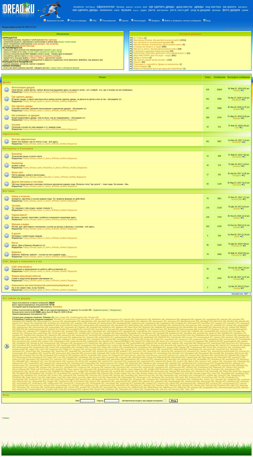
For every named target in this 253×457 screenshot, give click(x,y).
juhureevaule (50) (63, 354)
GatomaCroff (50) (216, 341)
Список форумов (10, 29)
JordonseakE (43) (19, 354)
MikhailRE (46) (22, 362)
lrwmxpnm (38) (125, 358)
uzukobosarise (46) (107, 386)
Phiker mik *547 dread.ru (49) (43, 370)
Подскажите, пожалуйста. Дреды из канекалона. (156, 64)
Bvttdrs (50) (21, 331)
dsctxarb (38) (154, 335)
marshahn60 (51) (89, 360)
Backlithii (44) (95, 327)
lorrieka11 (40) (98, 358)
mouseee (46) (72, 362)
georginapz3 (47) (80, 343)
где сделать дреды (161, 6)
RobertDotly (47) (187, 372)
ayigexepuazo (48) (23, 327)
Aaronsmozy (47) (73, 319)
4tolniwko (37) (59, 319)
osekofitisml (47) (70, 368)
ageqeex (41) (200, 319)
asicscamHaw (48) (90, 325)
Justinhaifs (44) (103, 354)
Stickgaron (237, 176)
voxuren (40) (73, 388)
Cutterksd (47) (72, 333)
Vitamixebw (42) (23, 388)
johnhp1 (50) (205, 352)
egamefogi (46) (22, 337)
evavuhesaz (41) (171, 339)
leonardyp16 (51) (39, 358)
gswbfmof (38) (151, 343)
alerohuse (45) (174, 321)
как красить (229, 6)
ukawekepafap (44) (176, 382)
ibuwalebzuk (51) (104, 345)
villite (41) (234, 386)
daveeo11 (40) (215, 333)
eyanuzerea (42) (23, 341)
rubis (237, 128)
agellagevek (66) (187, 319)
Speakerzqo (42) (238, 376)
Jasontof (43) (102, 352)
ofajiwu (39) (123, 364)
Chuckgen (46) (239, 331)
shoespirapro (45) (171, 376)
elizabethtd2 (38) (150, 337)
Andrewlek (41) (94, 323)
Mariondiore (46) (32, 360)
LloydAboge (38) (85, 358)
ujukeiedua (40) (161, 382)
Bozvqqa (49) (113, 329)
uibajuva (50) (95, 382)
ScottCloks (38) (44, 376)
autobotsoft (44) (178, 325)
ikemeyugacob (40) (24, 347)
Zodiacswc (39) (111, 390)
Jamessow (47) (18, 352)
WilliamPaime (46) (154, 388)
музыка (126, 9)
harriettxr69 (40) (164, 343)
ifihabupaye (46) (157, 345)
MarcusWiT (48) (224, 358)
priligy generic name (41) (184, 370)
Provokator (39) (217, 370)
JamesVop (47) (62, 352)
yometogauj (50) (74, 390)
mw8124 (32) (107, 362)
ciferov (236, 237)
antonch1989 (236, 199)
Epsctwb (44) (243, 337)
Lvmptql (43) (151, 358)
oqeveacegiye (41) (19, 368)
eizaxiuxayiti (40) (64, 337)
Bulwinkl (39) (173, 329)
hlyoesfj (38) (36, 345)
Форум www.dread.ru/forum (26, 276)
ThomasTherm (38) (209, 378)
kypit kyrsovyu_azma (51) (156, 356)
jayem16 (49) (113, 352)
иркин (39, 92)
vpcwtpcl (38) (84, 388)
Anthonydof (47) (193, 323)
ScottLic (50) (57, 376)
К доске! (16, 233)
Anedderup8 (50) (123, 323)
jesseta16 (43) (180, 352)
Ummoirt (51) (69, 384)
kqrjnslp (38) (17, 356)
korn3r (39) (243, 354)
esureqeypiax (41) (83, 339)
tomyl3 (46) (58, 380)
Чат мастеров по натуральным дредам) (152, 42)
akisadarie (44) (104, 321)
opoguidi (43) (215, 366)
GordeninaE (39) (122, 343)
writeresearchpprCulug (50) (229, 388)
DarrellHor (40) (190, 333)
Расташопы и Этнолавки (18, 148)
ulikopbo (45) (220, 382)
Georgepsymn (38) (51, 343)
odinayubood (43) (63, 364)
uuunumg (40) (215, 384)
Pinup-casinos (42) (75, 370)
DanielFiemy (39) (149, 333)
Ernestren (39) (18, 339)
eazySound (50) (179, 335)
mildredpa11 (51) (36, 362)
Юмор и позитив (21, 196)
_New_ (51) (189, 390)
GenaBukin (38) (22, 343)
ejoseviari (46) (92, 337)
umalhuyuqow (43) (54, 384)
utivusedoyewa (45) (188, 384)
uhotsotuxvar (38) (66, 382)
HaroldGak (57, 307)
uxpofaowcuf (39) (91, 386)
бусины (120, 6)
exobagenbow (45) (214, 339)
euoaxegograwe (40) (125, 339)
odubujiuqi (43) (77, 364)
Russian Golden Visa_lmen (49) (180, 374)
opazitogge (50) (188, 366)
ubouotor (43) (113, 380)
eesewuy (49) (231, 335)
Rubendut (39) (107, 374)
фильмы (216, 10)
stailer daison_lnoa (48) (95, 378)
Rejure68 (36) (106, 372)
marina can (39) (18, 360)
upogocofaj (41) (126, 384)
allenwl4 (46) (244, 321)
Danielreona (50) (176, 333)
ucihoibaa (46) (197, 380)
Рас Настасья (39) (176, 390)
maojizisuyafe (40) (193, 358)
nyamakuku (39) (229, 362)
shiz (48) (159, 376)
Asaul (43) (78, 325)
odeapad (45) (49, 364)
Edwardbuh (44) (202, 335)
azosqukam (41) (71, 327)
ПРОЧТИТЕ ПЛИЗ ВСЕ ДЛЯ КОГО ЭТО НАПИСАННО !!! (160, 53)
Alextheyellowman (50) (190, 321)
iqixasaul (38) (172, 347)
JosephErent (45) (35, 354)
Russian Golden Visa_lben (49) (153, 374)
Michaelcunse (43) (188, 360)
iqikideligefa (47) (159, 347)
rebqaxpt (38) (94, 372)
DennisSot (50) (95, 335)
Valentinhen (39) (122, 386)
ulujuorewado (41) (23, 384)
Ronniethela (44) (64, 374)
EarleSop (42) (166, 335)
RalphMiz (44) (58, 372)
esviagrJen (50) (98, 339)
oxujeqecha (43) (161, 368)
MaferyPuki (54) (163, 358)
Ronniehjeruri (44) (37, 374)
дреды (199, 6)
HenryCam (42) (232, 343)
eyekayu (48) (47, 341)
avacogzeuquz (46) (193, 325)
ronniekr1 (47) (51, 374)
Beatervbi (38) (148, 327)
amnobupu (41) (53, 323)
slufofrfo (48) (212, 376)
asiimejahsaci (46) (106, 325)
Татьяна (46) (93, 317)
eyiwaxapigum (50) (61, 341)
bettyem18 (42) (219, 327)
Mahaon (236, 218)
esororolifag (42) (54, 339)
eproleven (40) (231, 337)
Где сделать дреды (22, 97)
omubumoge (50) (148, 366)
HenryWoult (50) (23, 345)
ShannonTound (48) (147, 376)
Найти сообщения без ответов (238, 29)
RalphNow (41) (71, 372)
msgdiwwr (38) (95, 362)
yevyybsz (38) (51, 390)
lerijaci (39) (51, 358)
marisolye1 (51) (60, 360)
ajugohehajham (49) (72, 321)
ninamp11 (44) (205, 362)
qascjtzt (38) (33, 372)
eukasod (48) (110, 339)
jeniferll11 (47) (126, 352)
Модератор (72, 92)
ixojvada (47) (130, 349)
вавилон (129, 7)
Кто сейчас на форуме (17, 298)
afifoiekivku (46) (158, 319)
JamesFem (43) (222, 349)
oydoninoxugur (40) (177, 368)
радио (143, 10)
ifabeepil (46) (128, 345)
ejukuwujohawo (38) (123, 337)
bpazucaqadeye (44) (128, 329)
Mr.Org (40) (83, 362)
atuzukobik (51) (121, 325)
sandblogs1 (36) (241, 374)
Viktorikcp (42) (149, 386)
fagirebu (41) (108, 341)
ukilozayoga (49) (207, 382)
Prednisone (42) (165, 370)
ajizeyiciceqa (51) (44, 321)
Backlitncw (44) (108, 327)
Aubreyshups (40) (136, 325)
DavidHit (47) (17, 335)
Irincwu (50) (211, 347)
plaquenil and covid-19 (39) (109, 370)
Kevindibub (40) (191, 354)
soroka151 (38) (224, 376)
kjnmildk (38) (219, 354)
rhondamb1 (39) (131, 372)
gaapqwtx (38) (202, 341)
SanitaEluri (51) (30, 376)
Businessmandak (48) (188, 329)
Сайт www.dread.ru (22, 267)
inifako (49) (106, 347)
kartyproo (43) (126, 354)
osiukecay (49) (84, 368)
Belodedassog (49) (174, 327)
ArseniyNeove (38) (51, 325)
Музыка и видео (20, 224)
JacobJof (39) (166, 349)
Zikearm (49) (99, 390)
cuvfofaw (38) (84, 333)
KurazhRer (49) (94, 356)
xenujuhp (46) (22, 390)
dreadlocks (78, 7)
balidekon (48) (121, 327)
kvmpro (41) (106, 356)
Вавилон (16, 252)
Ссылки (16, 124)
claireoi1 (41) (17, 333)
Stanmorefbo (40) (113, 378)
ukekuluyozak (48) (192, 382)
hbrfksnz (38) (177, 343)
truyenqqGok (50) (71, 380)
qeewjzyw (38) (45, 372)
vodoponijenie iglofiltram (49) (55, 388)
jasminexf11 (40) (89, 352)
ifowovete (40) (170, 345)
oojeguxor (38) (175, 366)
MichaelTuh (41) (232, 360)
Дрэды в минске (141, 58)
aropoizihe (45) (37, 325)
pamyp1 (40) (231, 368)
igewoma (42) (183, 345)
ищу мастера (213, 6)
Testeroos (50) (194, 378)
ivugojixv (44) (78, 349)
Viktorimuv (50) (162, 386)
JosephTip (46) (49, 354)
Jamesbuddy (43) (195, 349)
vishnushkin (236, 157)
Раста (15, 243)
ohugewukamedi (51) (223, 364)
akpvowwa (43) (117, 321)
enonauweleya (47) (205, 337)
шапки (245, 10)
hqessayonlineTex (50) (51, 345)
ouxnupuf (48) (136, 368)
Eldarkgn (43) (137, 337)
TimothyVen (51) (35, 380)
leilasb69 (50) (234, 356)
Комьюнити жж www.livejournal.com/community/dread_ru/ (42, 285)
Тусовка (16, 205)
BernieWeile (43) (190, 327)
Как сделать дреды (22, 106)
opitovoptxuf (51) (202, 366)
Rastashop (17, 163)
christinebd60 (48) (211, 331)
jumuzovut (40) (90, 354)
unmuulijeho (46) (112, 384)
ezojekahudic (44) (94, 341)
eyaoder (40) (36, 341)
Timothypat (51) (232, 378)
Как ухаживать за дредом (25, 115)
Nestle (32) (171, 362)
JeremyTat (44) (167, 352)
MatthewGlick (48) (132, 360)
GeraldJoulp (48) (95, 343)
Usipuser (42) (163, 384)
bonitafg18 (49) (76, 329)
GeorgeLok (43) (36, 343)
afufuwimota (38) (172, 319)
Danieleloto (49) (134, 333)
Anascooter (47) (67, 323)
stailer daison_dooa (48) (55, 378)
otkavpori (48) (109, 368)
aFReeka (55, 92)
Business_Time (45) (220, 329)
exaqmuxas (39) (199, 339)
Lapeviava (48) (207, 356)
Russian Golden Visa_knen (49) (127, 374)
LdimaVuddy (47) (221, 356)
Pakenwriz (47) (219, 368)
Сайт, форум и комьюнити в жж (22, 261)
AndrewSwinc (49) (108, 323)
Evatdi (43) (158, 339)
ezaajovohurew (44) (78, 341)
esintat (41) (29, 339)
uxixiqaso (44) (77, 386)
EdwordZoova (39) (217, 335)
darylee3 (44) (202, 333)
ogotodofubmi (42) (189, 364)
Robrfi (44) (237, 372)
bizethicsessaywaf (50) (38, 329)
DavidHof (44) (29, 335)
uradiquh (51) (151, 384)
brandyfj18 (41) (144, 329)
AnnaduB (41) (181, 323)
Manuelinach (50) (178, 358)
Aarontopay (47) (87, 319)
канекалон (106, 10)
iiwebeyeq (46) (237, 345)
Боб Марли (90, 7)
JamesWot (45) (75, 352)
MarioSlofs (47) (47, 360)
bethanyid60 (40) (205, 327)
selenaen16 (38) (69, 376)
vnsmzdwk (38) (37, 388)
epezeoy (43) (219, 337)
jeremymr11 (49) (139, 352)
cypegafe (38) (108, 333)
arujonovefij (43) (66, 325)
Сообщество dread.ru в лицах (147, 47)
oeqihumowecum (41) (108, 364)
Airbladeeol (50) (18, 321)
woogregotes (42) (210, 388)
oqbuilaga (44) (242, 366)
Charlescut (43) (158, 331)
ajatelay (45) (31, 321)
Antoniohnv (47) (207, 323)
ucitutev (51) (209, 380)
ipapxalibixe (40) (144, 347)
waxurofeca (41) (124, 388)
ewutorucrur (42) (185, 339)
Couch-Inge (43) (58, 333)
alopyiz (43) (28, 323)
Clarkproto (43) (30, 333)
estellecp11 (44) (68, 339)
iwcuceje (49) (90, 349)
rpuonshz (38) (77, 374)
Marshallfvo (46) (103, 360)
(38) (48, 317)
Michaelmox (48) (218, 360)
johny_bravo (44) (62, 317)
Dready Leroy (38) (140, 335)
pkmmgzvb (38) (90, 370)
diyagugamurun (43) (110, 335)
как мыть (242, 7)
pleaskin (236, 109)
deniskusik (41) (82, 335)
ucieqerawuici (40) (182, 380)
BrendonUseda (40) (159, 329)
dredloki (63, 92)
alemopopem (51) (160, 321)
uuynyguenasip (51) (230, 384)
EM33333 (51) (164, 337)
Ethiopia (33, 92)
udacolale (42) (220, 380)
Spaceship (237, 185)
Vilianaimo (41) (223, 386)
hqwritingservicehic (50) (70, 345)
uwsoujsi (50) (48, 386)
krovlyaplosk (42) (50, 356)
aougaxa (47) (220, 323)
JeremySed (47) (153, 352)
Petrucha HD (237, 246)
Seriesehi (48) (82, 376)
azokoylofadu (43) (56, 327)
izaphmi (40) (155, 349)
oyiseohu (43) (191, 368)
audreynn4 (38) (150, 325)
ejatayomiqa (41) (78, 337)
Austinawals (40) (164, 325)
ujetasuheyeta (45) (122, 382)
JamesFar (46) (209, 349)
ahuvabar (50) (238, 319)
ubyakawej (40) (139, 380)
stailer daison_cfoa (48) (35, 378)
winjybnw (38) (196, 388)
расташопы (162, 10)
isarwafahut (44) (238, 347)
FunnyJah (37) (189, 341)
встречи (138, 7)
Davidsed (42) (41, 335)
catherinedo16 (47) (114, 331)
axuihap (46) (231, 325)
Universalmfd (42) (97, 384)
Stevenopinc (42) (144, 378)
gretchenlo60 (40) (137, 343)
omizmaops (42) (117, 366)
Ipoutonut (237, 166)
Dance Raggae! (141, 66)
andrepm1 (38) (81, 323)
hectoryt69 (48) (190, 343)
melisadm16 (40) (160, 360)
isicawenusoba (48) (20, 349)
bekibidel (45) (160, 327)
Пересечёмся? (19, 215)
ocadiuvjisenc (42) (35, 364)
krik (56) (39, 356)
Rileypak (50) (174, 372)
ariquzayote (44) (23, 325)
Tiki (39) (221, 378)
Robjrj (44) (227, 372)
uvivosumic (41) (36, 386)
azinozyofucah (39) (40, 327)
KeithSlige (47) (150, 354)
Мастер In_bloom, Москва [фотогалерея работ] (155, 49)
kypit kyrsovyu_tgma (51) (178, 356)
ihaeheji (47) (225, 345)
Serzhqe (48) (118, 376)
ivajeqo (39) (34, 349)
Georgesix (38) (66, 343)
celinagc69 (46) (129, 331)
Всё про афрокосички (23, 139)
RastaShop (47, 168)
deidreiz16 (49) (55, 335)
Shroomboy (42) (185, 376)
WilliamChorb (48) (139, 388)
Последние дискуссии (190, 34)
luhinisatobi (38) (138, 358)
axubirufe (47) (219, 325)
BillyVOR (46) (22, 329)
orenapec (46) (45, 368)
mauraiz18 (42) (146, 360)
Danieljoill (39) (162, 333)
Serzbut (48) (107, 376)
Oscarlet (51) (57, 368)
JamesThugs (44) (33, 352)
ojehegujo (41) (238, 364)
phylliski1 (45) (61, 370)
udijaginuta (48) (233, 380)
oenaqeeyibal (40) (91, 364)
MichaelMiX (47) (203, 360)
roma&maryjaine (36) (78, 317)
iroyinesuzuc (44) (224, 347)
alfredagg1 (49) (206, 321)
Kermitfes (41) (178, 354)
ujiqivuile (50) (148, 382)
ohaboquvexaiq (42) (205, 364)
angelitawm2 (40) (167, 323)
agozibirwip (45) (213, 319)
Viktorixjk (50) (210, 386)
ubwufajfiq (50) (126, 380)
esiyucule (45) (40, 339)
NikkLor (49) (193, 362)
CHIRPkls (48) (197, 331)
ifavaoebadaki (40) (142, 345)
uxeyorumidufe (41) (63, 386)
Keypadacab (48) (205, 354)
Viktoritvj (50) (199, 386)
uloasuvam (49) (233, 382)
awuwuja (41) (207, 325)
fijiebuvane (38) (152, 341)
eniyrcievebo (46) (178, 337)
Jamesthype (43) (47, 352)
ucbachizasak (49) (166, 380)
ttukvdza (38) (85, 380)
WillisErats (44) (184, 388)
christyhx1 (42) (226, 331)
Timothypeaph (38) (20, 380)
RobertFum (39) (201, 372)
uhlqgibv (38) (52, 382)
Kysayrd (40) (194, 356)
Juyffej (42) (114, 354)
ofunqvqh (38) (162, 364)
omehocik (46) (87, 366)
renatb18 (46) (118, 372)
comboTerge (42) (44, 333)
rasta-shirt (47, 177)
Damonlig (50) (121, 333)
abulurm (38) (100, 319)
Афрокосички (11, 134)
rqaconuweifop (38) (92, 374)
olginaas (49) (75, 366)
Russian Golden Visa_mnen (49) (207, 374)
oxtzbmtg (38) (148, 368)
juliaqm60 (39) (77, 354)
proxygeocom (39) (232, 370)
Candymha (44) (58, 331)
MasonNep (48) (117, 360)
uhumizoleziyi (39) (81, 382)
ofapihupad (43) (135, 364)
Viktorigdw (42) (136, 386)
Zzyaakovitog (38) (151, 390)
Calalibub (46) (45, 331)
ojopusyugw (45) (36, 366)
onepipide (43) (162, 366)
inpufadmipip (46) (130, 347)
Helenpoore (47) (203, 343)
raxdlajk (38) (83, 372)
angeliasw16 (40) (152, 323)
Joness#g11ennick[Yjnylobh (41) (225, 352)
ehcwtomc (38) (36, 337)
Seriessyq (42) (95, 376)
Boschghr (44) (101, 329)
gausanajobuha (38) (232, 341)
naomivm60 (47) (147, 362)
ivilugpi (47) (67, 349)
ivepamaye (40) (55, 349)
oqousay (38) (33, 368)
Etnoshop (17, 154)
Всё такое (9, 191)
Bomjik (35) (64, 329)
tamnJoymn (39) (171, 378)
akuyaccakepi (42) (131, 321)
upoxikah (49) (139, 384)
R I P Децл (139, 38)
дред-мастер (184, 6)
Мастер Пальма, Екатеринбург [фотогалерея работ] (158, 44)
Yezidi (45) (62, 390)
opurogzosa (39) (228, 366)
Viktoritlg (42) (187, 386)
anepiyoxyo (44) (137, 323)
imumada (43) (94, 347)
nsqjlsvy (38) (217, 362)
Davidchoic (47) (240, 333)
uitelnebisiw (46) (107, 382)
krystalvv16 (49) (64, 356)
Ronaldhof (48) (22, 374)
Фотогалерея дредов (23, 87)
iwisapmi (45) (102, 349)
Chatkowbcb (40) (173, 331)
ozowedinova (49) (205, 368)
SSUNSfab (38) (18, 378)
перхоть (136, 10)
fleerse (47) (164, 341)
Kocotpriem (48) (231, 354)
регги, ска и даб (179, 10)
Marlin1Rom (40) (74, 360)
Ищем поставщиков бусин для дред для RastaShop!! (158, 68)
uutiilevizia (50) (203, 384)
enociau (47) (191, 337)
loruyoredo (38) (112, 358)
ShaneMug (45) (131, 376)
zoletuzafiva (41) (125, 390)
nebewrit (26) (160, 362)
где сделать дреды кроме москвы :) (150, 60)
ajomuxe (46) (57, 321)
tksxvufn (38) (48, 380)
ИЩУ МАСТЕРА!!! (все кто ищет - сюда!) (152, 55)
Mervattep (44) (174, 360)
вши (145, 7)
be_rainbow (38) (232, 327)
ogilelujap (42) (175, 364)
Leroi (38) (61, 358)
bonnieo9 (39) (89, 329)
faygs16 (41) (140, 341)
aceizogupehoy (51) (114, 319)
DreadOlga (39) (126, 335)
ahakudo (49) (226, 319)
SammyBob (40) (227, 374)
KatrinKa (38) (138, 354)
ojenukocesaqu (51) (20, 366)
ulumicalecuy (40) (39, 384)
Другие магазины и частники (27, 182)
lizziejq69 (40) (71, 358)
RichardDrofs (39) (146, 372)
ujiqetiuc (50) (137, 382)
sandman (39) (18, 376)
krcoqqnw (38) (29, 356)
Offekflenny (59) (149, 364)
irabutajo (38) (184, 347)
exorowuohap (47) (230, 339)
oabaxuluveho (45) (19, 364)
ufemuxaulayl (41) (23, 382)
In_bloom (47, 92)
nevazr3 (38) (182, 362)
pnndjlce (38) (153, 370)
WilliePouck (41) (169, 388)
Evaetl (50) (138, 339)
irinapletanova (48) (198, 347)
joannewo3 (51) (193, 352)
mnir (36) (48, 362)
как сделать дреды (85, 9)
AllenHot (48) (232, 321)
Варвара (236, 118)
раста (151, 10)
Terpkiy (26, 92)
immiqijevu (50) (82, 347)
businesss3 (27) (204, 329)
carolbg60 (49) (71, 331)
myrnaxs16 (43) (120, 362)
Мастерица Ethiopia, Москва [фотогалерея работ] (157, 40)
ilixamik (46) (54, 347)
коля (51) (163, 390)
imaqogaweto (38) (67, 347)
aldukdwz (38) (145, 321)
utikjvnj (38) (174, 384)
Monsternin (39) (59, 362)
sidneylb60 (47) (199, 376)
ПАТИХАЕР (237, 142)
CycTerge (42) (96, 333)
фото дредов (231, 9)
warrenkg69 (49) (110, 388)
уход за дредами (200, 10)
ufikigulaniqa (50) (39, 382)
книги (116, 10)
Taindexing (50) (158, 378)
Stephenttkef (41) (129, 378)
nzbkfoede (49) (243, 362)
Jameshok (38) (236, 349)
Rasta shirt (17, 172)
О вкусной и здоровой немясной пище (151, 51)
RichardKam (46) (161, 372)
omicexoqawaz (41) (102, 366)
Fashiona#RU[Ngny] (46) (124, 341)
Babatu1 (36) (84, 327)
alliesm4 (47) (17, 323)
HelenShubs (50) (218, 343)
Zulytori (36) (138, 390)
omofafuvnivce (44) (132, 366)
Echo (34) (191, 335)
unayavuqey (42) (82, 384)
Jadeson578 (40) (180, 349)
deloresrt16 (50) (68, 335)
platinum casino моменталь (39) (134, 370)
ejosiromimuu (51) (106, 337)
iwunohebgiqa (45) (116, 349)
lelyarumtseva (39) (23, 358)
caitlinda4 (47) (33, 331)
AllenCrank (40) (219, 321)
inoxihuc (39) (117, 347)
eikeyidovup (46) (49, 337)
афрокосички (106, 6)
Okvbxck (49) (49, 366)
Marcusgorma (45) (209, 358)
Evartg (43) (148, 339)
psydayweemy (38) (20, 372)
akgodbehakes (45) (89, 321)
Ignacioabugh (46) (211, 345)
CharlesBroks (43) (143, 331)
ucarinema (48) (152, 380)
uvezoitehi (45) (22, 386)
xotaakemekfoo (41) (37, 390)
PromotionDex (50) (202, 370)
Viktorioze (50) (175, 386)
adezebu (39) (129, 319)
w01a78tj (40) (96, 388)
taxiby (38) (183, 378)
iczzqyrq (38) (117, 345)
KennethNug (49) (164, 354)
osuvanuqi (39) (97, 368)
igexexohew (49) (196, 345)
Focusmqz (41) (176, 341)
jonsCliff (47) (244, 352)
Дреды (7, 82)
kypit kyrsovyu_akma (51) (134, 356)
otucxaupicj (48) (122, 368)
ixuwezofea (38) (142, 349)
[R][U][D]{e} (236, 100)
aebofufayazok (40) (143, 319)
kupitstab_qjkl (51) (79, 356)
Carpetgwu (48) (84, 331)
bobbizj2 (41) (53, 329)
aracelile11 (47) (233, 323)
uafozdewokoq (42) (99, 380)
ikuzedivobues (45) (40, 347)
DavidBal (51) (227, 333)
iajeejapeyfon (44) (88, 345)
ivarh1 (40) (44, 349)
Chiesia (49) (185, 331)
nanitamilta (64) (133, 362)
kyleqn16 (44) (117, 356)
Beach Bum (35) (134, 327)
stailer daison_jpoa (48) (75, 378)
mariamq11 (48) (238, 358)
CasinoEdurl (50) (99, 331)
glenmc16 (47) (109, 343)
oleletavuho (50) (62, 366)
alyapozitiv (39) (40, 323)
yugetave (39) (87, 390)
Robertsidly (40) (215, 372)
